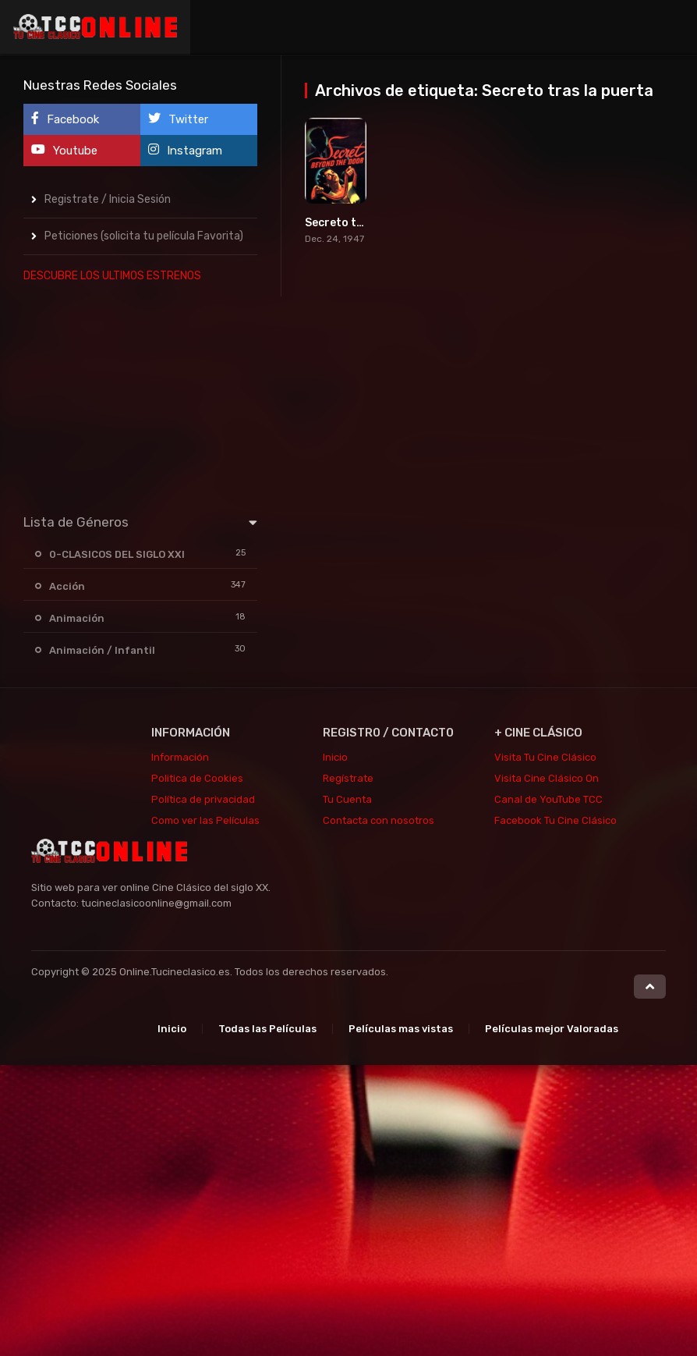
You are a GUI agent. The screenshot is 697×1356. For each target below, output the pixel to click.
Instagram (185, 150)
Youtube (64, 150)
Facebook (65, 119)
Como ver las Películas (205, 820)
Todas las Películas (267, 1029)
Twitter (178, 119)
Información (180, 757)
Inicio (335, 757)
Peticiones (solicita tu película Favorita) (143, 236)
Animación (76, 618)
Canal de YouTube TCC (548, 799)
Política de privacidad (203, 799)
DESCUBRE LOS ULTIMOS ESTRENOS (112, 275)
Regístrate (348, 778)
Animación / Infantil (102, 650)
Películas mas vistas (400, 1029)
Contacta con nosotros (378, 820)
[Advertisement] (140, 394)
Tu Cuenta (347, 799)
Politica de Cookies (197, 778)
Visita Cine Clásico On (546, 778)
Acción (67, 586)
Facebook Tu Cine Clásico (555, 820)
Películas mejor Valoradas (551, 1029)
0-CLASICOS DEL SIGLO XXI (117, 554)
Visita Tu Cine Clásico (545, 757)
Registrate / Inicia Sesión (107, 199)
